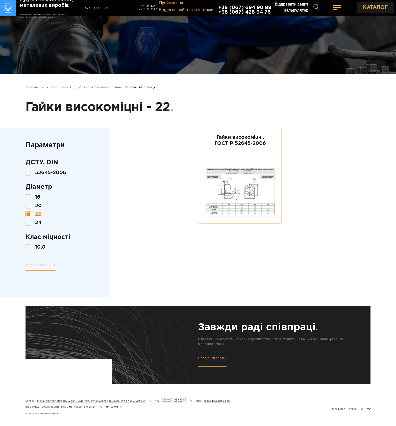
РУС (87, 8)
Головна (32, 87)
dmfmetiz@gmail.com (217, 401)
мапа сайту (113, 407)
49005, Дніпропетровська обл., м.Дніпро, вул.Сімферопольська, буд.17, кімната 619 (91, 401)
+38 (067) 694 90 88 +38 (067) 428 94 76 (244, 10)
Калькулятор (296, 10)
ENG (97, 8)
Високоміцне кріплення (103, 87)
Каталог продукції (61, 87)
